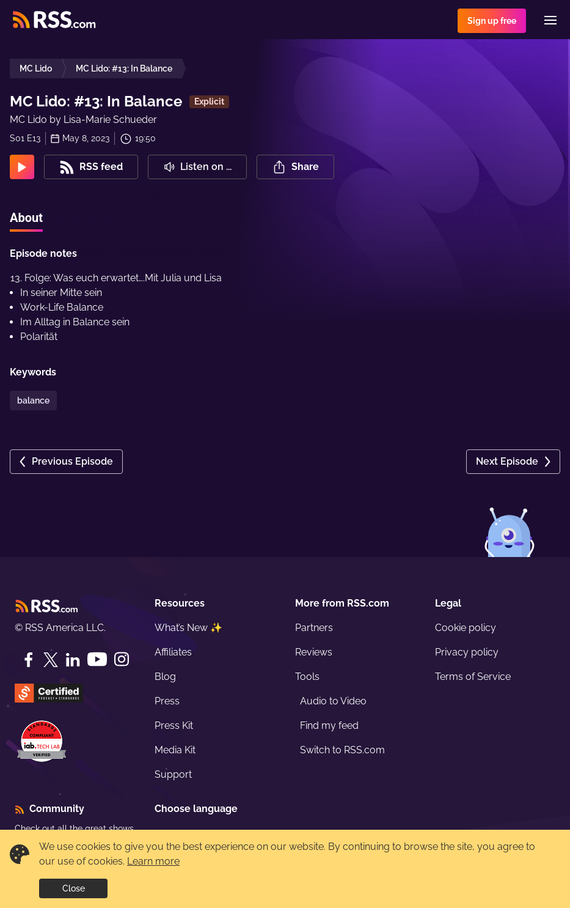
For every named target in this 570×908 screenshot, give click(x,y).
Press (167, 701)
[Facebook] (28, 659)
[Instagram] (121, 659)
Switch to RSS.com (342, 750)
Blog (165, 676)
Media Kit (175, 750)
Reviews (313, 652)
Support (173, 774)
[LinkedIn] (72, 659)
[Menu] (550, 20)
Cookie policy (465, 627)
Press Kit (174, 725)
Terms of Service (473, 676)
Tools (307, 676)
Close (73, 888)
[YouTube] (97, 659)
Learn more (153, 861)
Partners (314, 627)
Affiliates (173, 652)
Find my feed (329, 725)
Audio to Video (333, 701)
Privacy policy (467, 652)
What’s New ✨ (188, 627)
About (26, 217)
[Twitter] (50, 659)
